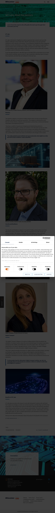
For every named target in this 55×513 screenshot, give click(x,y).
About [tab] (47, 242)
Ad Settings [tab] (34, 242)
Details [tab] (21, 242)
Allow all (49, 274)
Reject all (27, 274)
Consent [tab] (7, 242)
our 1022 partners (10, 249)
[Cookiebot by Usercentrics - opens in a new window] (48, 238)
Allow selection (38, 274)
